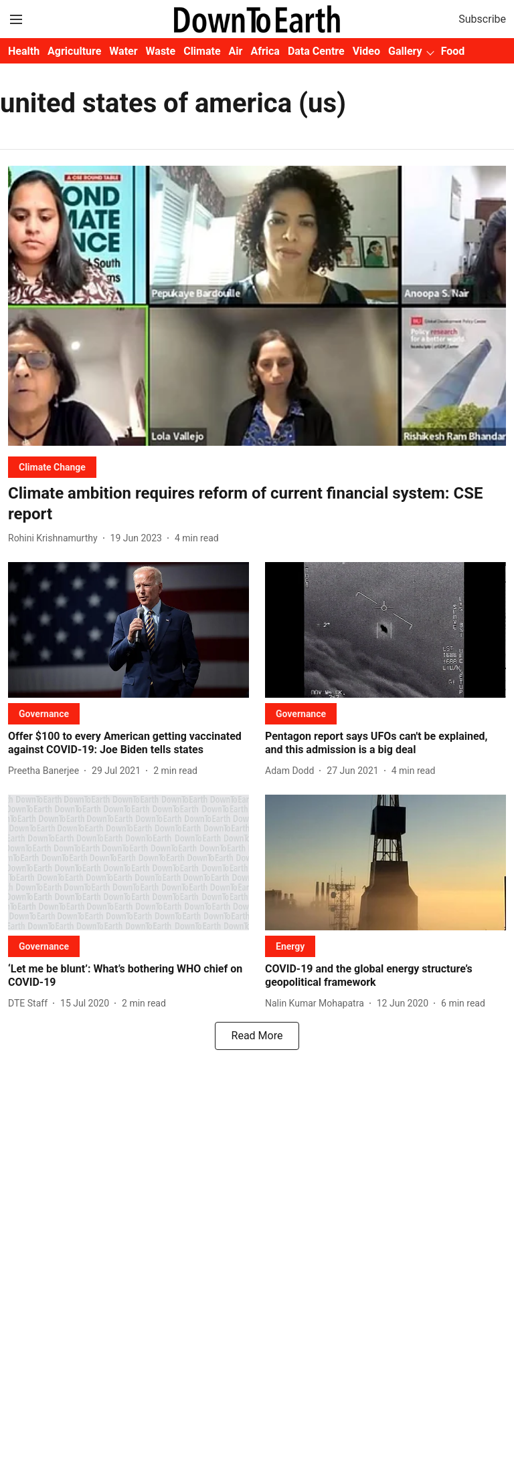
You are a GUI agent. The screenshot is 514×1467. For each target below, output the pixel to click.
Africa (264, 51)
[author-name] (55, 538)
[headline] (257, 504)
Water (123, 51)
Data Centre (316, 51)
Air (236, 51)
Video (366, 51)
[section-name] (52, 466)
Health (23, 51)
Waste (161, 51)
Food (453, 51)
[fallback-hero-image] (257, 306)
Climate (201, 51)
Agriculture (74, 51)
